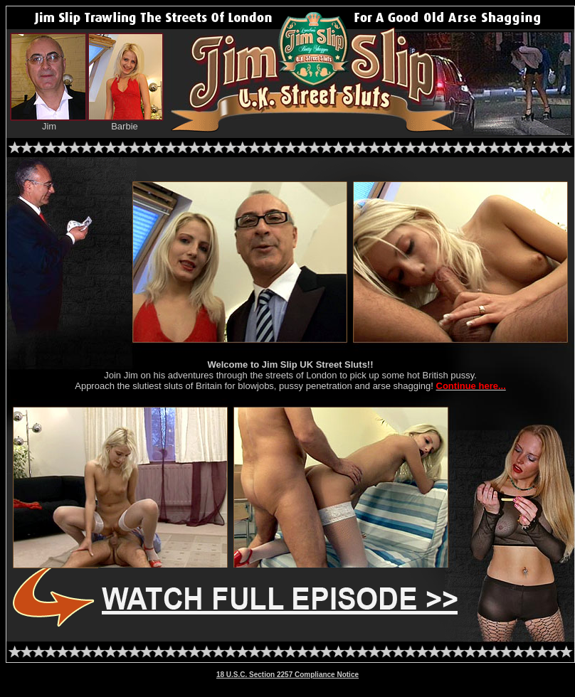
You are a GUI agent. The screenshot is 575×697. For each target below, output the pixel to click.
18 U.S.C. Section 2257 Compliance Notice (287, 675)
